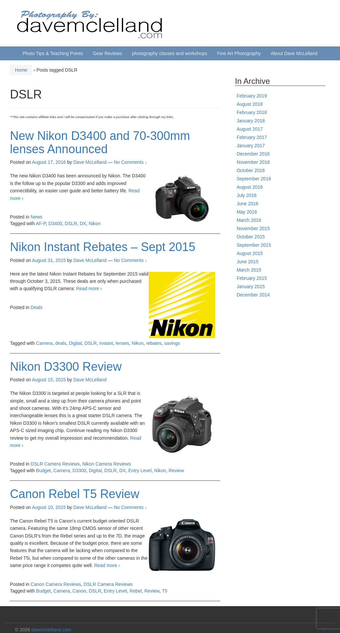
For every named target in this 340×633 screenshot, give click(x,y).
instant (106, 343)
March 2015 (249, 270)
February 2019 (252, 95)
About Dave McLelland (294, 53)
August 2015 (250, 253)
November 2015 (253, 228)
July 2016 (247, 195)
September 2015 (254, 245)
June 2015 (247, 261)
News (36, 217)
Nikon (95, 223)
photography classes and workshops (169, 53)
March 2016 (249, 220)
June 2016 (247, 203)
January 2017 (251, 145)
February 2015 (252, 278)
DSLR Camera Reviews (55, 464)
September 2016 (254, 178)
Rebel (135, 591)
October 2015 (251, 236)
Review (176, 470)
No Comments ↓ (130, 162)
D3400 (55, 223)
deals (60, 343)
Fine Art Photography (239, 53)
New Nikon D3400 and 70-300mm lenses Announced (100, 142)
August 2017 (250, 129)
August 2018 (250, 104)
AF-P (41, 223)
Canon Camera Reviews (56, 584)
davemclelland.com (51, 629)
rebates (154, 343)
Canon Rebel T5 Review (74, 494)
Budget (43, 470)
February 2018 (252, 112)
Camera (44, 343)
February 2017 (252, 137)
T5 (164, 591)
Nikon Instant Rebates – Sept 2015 (102, 247)
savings (172, 343)
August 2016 (250, 187)
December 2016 (253, 154)
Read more (89, 288)
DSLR (71, 223)
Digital (75, 343)
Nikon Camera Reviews (106, 464)
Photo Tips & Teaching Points (53, 53)
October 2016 (251, 170)
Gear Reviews (107, 53)
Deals (36, 307)
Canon (79, 591)
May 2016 (247, 212)
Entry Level (139, 470)
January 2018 (251, 120)
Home (21, 70)
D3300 (79, 470)
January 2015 (251, 286)
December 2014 (253, 294)
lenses (122, 343)
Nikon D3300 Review (66, 366)
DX (83, 223)
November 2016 (253, 162)
